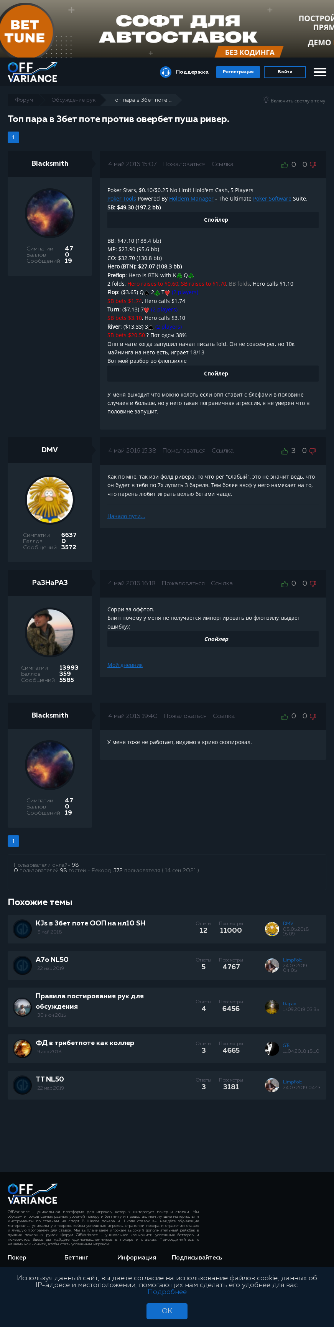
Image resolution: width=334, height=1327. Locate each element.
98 (75, 865)
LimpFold (293, 960)
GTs (286, 1046)
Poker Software (272, 198)
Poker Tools (121, 198)
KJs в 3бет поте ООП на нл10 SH (90, 923)
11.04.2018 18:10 (301, 1051)
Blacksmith (49, 163)
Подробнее (167, 1292)
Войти (285, 72)
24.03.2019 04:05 (295, 968)
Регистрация (238, 72)
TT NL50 (50, 1079)
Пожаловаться (184, 164)
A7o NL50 (52, 960)
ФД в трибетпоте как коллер (85, 1043)
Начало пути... (126, 516)
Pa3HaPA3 (50, 583)
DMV (50, 450)
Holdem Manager (191, 198)
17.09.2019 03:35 (301, 1010)
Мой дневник (125, 664)
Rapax (289, 1004)
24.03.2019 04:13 (302, 1088)
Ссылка (223, 164)
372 (118, 870)
